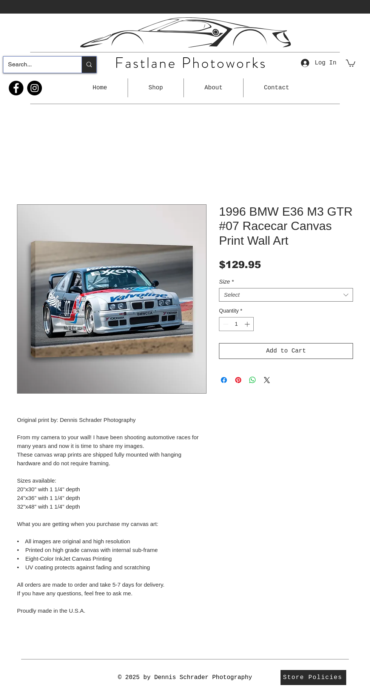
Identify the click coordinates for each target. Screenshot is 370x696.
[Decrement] (225, 324)
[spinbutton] (236, 324)
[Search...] (37, 65)
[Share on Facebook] (223, 380)
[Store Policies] (313, 677)
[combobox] (286, 295)
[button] (155, 87)
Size (226, 281)
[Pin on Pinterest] (238, 380)
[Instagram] (34, 88)
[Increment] (248, 324)
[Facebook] (16, 88)
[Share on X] (266, 380)
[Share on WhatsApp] (252, 380)
